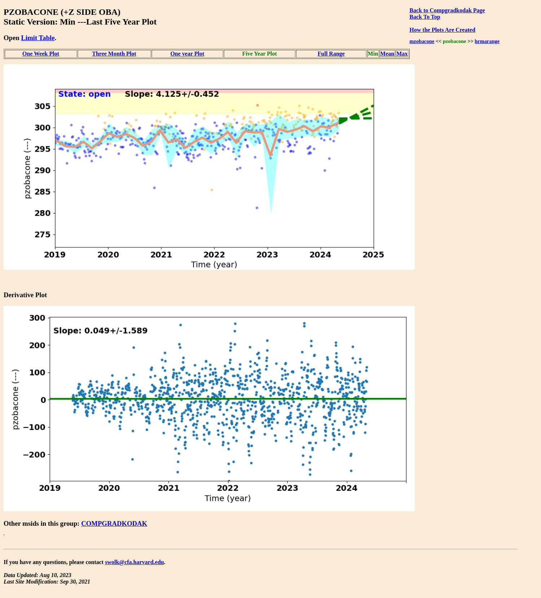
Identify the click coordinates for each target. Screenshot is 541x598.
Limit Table (37, 38)
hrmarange (487, 41)
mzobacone (422, 41)
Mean (387, 54)
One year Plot (187, 54)
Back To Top (425, 17)
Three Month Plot (114, 54)
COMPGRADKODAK (114, 523)
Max (401, 54)
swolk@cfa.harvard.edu (134, 562)
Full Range (331, 54)
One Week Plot (40, 54)
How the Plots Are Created (442, 30)
